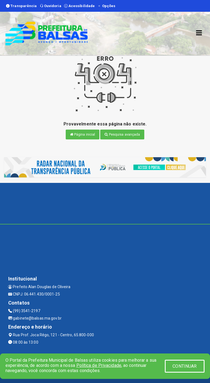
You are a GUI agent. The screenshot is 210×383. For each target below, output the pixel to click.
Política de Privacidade (98, 365)
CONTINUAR (184, 366)
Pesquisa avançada (122, 134)
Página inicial (82, 134)
